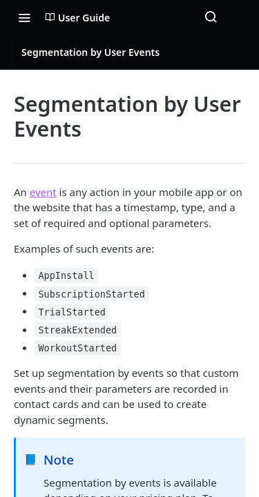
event (43, 192)
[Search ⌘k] (210, 17)
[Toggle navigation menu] (24, 17)
